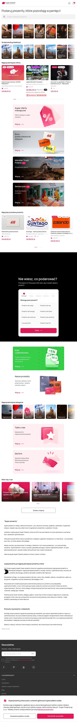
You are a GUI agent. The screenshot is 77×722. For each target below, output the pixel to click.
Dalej (38, 330)
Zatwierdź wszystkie (55, 716)
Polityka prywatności (45, 709)
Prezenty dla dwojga (28, 311)
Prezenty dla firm (45, 323)
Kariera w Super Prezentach (10, 686)
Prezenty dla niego (27, 305)
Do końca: (32, 95)
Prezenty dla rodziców (29, 317)
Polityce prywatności (25, 660)
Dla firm (4, 693)
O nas (3, 679)
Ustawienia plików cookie (19, 716)
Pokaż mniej (6, 629)
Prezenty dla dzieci (46, 311)
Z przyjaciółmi (26, 323)
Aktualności (5, 683)
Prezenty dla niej (45, 305)
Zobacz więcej (38, 510)
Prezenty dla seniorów (47, 317)
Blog (3, 690)
